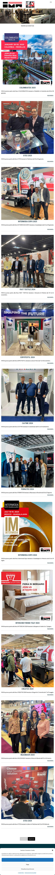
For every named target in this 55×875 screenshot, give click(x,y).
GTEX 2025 (27, 155)
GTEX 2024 (27, 821)
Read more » (50, 95)
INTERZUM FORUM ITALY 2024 (27, 623)
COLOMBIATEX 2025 (27, 88)
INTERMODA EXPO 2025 (27, 221)
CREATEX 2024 (27, 689)
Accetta (27, 860)
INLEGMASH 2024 (27, 755)
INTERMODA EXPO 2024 (27, 555)
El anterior (24, 839)
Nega (27, 864)
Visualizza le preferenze (27, 869)
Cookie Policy (21, 872)
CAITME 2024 (27, 423)
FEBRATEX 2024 (27, 489)
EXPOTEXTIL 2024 (27, 357)
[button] (52, 850)
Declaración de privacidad (30, 872)
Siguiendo (31, 839)
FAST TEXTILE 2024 (27, 289)
